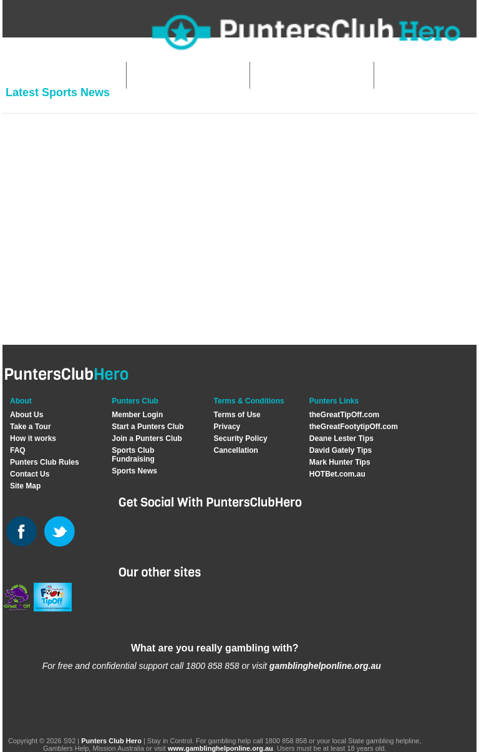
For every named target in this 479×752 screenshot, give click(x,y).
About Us (26, 414)
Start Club (163, 75)
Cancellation (236, 450)
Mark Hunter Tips (339, 462)
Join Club (285, 75)
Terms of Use (237, 414)
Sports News (134, 471)
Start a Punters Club (147, 426)
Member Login (137, 414)
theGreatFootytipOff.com (353, 426)
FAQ (18, 450)
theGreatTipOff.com (344, 414)
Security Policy (241, 438)
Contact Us (29, 474)
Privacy (227, 426)
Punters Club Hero (111, 741)
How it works (33, 438)
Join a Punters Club (147, 438)
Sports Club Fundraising (133, 454)
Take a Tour (30, 426)
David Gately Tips (340, 450)
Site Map (25, 486)
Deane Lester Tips (341, 438)
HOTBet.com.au (337, 474)
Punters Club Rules (44, 462)
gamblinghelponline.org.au (325, 666)
